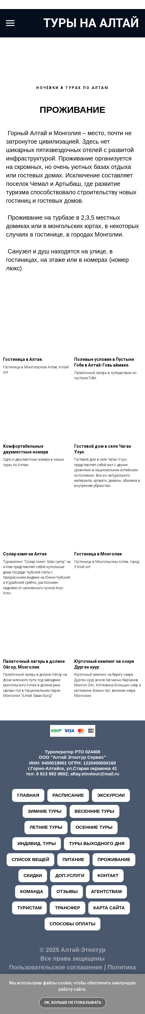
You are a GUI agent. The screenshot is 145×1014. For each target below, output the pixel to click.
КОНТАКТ (108, 875)
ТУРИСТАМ (29, 907)
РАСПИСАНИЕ (68, 795)
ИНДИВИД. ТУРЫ (36, 843)
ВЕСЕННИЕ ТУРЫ (94, 811)
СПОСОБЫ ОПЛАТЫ (73, 923)
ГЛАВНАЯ (28, 795)
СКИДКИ (33, 875)
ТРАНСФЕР (67, 907)
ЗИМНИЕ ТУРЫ (44, 811)
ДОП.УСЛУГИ (69, 875)
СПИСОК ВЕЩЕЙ (30, 859)
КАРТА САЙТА (109, 907)
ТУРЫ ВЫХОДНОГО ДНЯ (97, 843)
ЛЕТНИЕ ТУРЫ (46, 827)
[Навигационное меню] (10, 23)
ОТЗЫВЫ (66, 891)
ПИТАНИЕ (73, 859)
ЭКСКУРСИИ (111, 795)
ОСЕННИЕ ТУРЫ (94, 827)
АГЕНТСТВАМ (106, 891)
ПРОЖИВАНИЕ (114, 859)
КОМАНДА (31, 891)
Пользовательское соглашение (55, 967)
